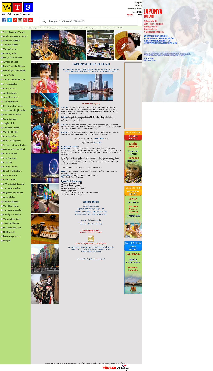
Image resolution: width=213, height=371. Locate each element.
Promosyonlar (10, 53)
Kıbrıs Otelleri (10, 136)
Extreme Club (10, 175)
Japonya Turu (83, 209)
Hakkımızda (9, 232)
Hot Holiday (9, 197)
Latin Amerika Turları (14, 66)
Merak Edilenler (11, 223)
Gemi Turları (9, 119)
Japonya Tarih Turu (100, 211)
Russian (138, 5)
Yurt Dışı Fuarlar (11, 188)
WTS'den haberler (12, 227)
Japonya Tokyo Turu (96, 209)
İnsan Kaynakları (11, 236)
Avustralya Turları (12, 114)
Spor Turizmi (9, 157)
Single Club (8, 123)
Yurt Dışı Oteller (11, 127)
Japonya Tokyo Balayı (83, 211)
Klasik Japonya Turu (99, 214)
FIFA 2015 (8, 162)
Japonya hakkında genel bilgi (91, 224)
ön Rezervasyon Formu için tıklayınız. (91, 243)
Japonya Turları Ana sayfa (91, 220)
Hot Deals (137, 11)
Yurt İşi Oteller (10, 132)
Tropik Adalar (10, 84)
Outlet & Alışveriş (12, 140)
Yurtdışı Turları (10, 44)
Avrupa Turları (10, 61)
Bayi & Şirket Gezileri (14, 149)
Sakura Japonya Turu (91, 206)
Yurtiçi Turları (10, 49)
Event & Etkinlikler (12, 171)
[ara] (88, 21)
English (138, 2)
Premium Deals (134, 8)
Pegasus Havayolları (13, 192)
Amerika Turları (11, 97)
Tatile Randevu (10, 101)
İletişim (6, 240)
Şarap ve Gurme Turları (15, 145)
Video (139, 14)
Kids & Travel (10, 153)
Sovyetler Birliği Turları (14, 110)
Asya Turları (9, 75)
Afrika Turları (10, 93)
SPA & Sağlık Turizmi (13, 184)
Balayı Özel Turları (12, 57)
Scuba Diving (9, 179)
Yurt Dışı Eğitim (11, 206)
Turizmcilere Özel (11, 219)
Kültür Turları (10, 166)
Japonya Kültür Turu (82, 214)
